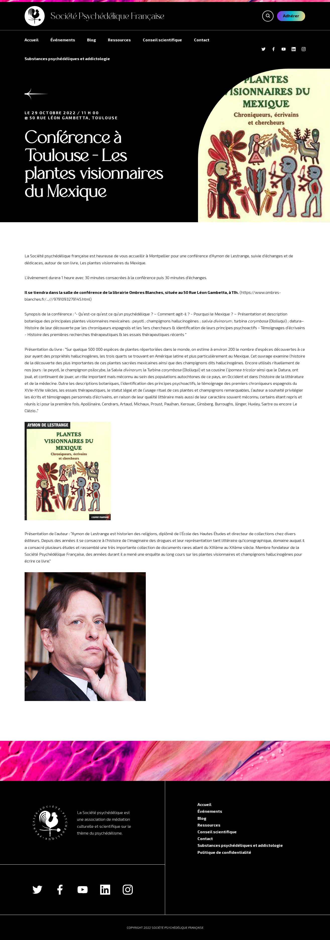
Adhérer (291, 15)
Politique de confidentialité (224, 852)
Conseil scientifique (162, 39)
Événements (62, 39)
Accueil (31, 39)
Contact (201, 39)
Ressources (119, 39)
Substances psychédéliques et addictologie (67, 58)
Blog (91, 39)
